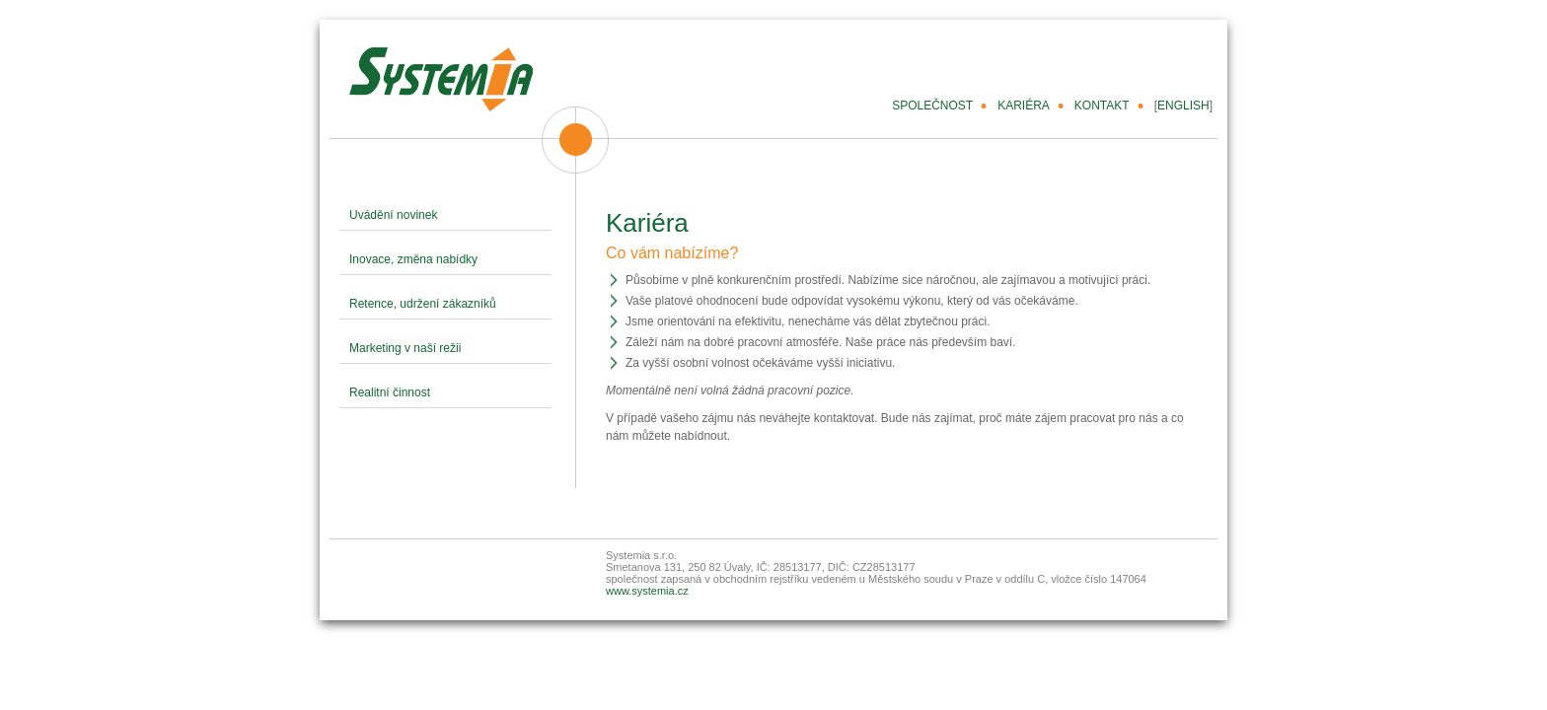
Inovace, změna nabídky (413, 259)
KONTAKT (1102, 105)
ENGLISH (1183, 105)
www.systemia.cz (647, 591)
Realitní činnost (389, 392)
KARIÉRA (1023, 105)
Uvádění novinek (393, 215)
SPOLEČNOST (932, 105)
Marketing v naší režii (405, 348)
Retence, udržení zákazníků (422, 304)
